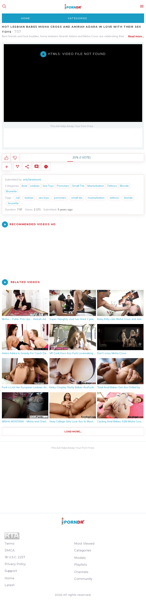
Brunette (11, 191)
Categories (77, 18)
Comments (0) (36, 166)
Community (83, 579)
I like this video (6, 158)
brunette (13, 203)
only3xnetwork (32, 179)
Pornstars (63, 185)
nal (18, 197)
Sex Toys (48, 185)
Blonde (124, 185)
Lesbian (35, 185)
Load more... (73, 431)
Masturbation (95, 185)
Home (25, 18)
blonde (128, 197)
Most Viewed (84, 543)
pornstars (60, 197)
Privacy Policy (15, 564)
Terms (9, 543)
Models (80, 558)
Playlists (80, 564)
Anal (24, 185)
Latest (10, 585)
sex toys (44, 197)
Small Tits (78, 185)
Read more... (136, 36)
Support (11, 571)
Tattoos (112, 185)
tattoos (114, 197)
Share (27, 166)
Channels (81, 572)
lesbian (29, 197)
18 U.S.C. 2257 (15, 557)
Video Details (17, 166)
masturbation (96, 197)
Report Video (46, 166)
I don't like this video (15, 158)
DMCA (10, 550)
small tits (77, 197)
